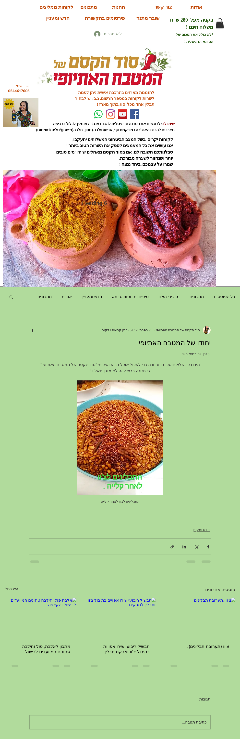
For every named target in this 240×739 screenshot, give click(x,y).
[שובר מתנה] (148, 18)
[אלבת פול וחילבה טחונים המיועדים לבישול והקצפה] (40, 618)
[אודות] (196, 7)
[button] (220, 23)
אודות (67, 296)
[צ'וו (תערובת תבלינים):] (199, 618)
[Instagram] (110, 114)
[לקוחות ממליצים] (56, 7)
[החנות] (118, 7)
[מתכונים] (88, 7)
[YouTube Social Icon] (122, 114)
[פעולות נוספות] (32, 330)
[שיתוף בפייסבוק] (208, 546)
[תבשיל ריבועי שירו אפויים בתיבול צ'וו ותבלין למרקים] (120, 618)
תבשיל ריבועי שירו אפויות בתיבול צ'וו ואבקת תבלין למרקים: (126, 649)
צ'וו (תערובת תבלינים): (208, 646)
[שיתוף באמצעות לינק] (172, 546)
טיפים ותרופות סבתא (130, 296)
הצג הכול (11, 588)
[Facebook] (134, 114)
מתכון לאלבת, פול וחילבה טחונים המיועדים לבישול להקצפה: (46, 649)
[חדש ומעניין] (57, 18)
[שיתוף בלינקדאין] (184, 546)
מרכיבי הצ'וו (169, 296)
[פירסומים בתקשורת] (105, 18)
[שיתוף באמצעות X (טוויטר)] (196, 546)
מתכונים (197, 296)
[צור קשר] (163, 7)
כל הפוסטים (224, 296)
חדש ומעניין (92, 296)
